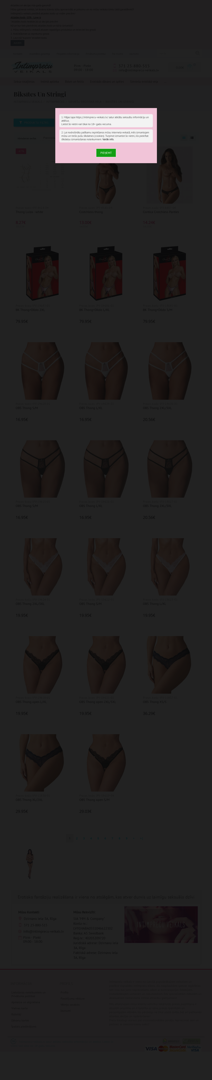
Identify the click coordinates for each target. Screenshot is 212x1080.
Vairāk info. (108, 139)
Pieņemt (106, 153)
